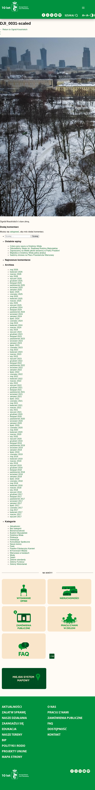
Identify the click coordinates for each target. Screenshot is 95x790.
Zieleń (12, 557)
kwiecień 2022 (16, 379)
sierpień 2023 (16, 343)
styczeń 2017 (16, 517)
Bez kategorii (15, 528)
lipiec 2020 (14, 425)
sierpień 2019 (16, 450)
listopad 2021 (16, 390)
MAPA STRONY (12, 757)
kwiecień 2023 (16, 352)
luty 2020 (14, 436)
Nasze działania (14, 718)
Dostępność (57, 729)
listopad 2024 (16, 310)
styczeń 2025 (16, 305)
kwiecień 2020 (16, 432)
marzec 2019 (15, 461)
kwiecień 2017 (16, 512)
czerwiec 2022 (16, 374)
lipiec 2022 (14, 372)
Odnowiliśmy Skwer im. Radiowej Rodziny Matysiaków (34, 248)
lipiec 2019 (14, 452)
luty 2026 (14, 276)
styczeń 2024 (16, 332)
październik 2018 (17, 472)
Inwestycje (14, 540)
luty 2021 (14, 410)
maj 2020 (14, 430)
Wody (12, 555)
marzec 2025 (15, 301)
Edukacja (14, 537)
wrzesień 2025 (16, 287)
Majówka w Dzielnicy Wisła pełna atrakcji (28, 253)
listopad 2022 (16, 363)
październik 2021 (17, 392)
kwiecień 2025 (16, 299)
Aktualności (15, 526)
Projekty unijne (14, 751)
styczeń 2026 (16, 279)
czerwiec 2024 (16, 321)
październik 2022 (17, 365)
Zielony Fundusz (17, 562)
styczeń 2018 (16, 492)
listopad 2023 (16, 336)
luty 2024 (14, 330)
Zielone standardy (18, 560)
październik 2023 (17, 339)
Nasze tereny (16, 544)
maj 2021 (14, 403)
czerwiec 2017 (16, 508)
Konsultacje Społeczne (20, 542)
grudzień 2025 (16, 281)
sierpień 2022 (16, 370)
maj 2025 (14, 296)
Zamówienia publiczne (65, 718)
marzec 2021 (15, 408)
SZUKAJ (71, 15)
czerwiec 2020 (16, 428)
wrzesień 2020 (16, 421)
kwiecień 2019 (16, 459)
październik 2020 (17, 419)
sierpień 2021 (16, 396)
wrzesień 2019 (16, 448)
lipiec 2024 (14, 319)
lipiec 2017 (14, 505)
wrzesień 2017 (16, 501)
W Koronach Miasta (18, 551)
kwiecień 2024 (16, 325)
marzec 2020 (15, 434)
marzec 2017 (15, 514)
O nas (52, 707)
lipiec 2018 (14, 479)
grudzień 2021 (16, 388)
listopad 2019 (16, 443)
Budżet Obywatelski (18, 533)
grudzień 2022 (16, 361)
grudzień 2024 (16, 307)
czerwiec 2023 (16, 347)
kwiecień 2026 (16, 272)
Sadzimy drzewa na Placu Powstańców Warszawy (32, 255)
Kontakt (54, 734)
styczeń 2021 (16, 412)
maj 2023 (14, 350)
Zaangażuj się (13, 723)
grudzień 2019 (16, 441)
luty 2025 (14, 303)
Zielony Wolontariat (18, 564)
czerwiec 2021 (16, 401)
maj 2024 (14, 323)
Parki (12, 546)
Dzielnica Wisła (16, 535)
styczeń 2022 (16, 385)
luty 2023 (14, 356)
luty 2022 (14, 383)
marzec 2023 (15, 354)
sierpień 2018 (16, 477)
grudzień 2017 (16, 494)
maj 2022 (14, 376)
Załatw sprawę (14, 712)
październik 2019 (17, 445)
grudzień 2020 (16, 414)
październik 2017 (17, 499)
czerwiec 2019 (16, 454)
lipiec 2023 (14, 345)
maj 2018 (14, 483)
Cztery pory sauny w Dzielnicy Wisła (26, 246)
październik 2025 (17, 285)
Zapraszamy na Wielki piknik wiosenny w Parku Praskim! (35, 251)
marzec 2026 (15, 274)
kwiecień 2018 (16, 485)
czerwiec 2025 (16, 294)
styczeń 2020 (16, 439)
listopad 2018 (16, 470)
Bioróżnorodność (17, 531)
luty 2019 (14, 463)
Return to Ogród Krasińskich (13, 29)
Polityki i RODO (13, 745)
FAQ (50, 723)
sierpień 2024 (16, 316)
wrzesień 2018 (16, 474)
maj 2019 (14, 457)
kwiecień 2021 (16, 405)
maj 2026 (14, 270)
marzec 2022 (15, 381)
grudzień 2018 (16, 468)
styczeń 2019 (16, 465)
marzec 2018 (15, 488)
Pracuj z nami (58, 712)
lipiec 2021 (14, 399)
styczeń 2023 (16, 359)
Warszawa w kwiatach (19, 553)
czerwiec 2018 (16, 481)
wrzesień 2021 (16, 394)
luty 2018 (14, 490)
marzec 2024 (15, 327)
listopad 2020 (16, 416)
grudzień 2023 (16, 334)
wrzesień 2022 (16, 368)
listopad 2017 (16, 497)
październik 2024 (17, 312)
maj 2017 (14, 510)
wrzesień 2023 (16, 341)
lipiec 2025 (14, 292)
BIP (4, 740)
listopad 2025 (16, 283)
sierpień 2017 (16, 503)
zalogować (14, 232)
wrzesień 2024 (16, 314)
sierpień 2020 (16, 423)
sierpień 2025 (16, 290)
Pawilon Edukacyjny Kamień (22, 548)
